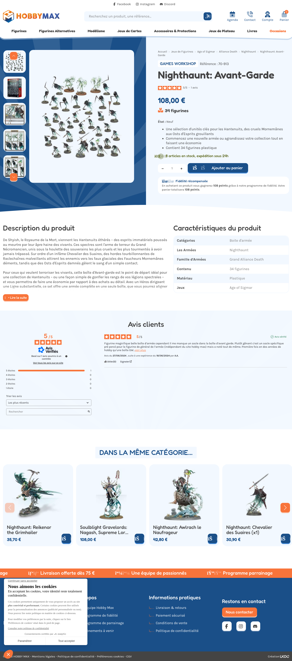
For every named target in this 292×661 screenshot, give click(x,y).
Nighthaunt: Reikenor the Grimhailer (29, 530)
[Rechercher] (208, 16)
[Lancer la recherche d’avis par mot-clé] (88, 412)
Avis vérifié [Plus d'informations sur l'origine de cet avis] (280, 336)
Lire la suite (16, 298)
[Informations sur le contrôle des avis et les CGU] (66, 356)
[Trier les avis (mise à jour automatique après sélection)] (48, 402)
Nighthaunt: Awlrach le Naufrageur (177, 530)
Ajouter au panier (218, 167)
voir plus (140, 350)
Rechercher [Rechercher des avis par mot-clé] (46, 411)
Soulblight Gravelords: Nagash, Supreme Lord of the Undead (104, 530)
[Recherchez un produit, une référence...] (144, 16)
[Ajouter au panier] (66, 538)
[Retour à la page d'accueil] (36, 16)
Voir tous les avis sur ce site (48, 362)
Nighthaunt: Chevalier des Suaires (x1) (249, 530)
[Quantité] (172, 168)
